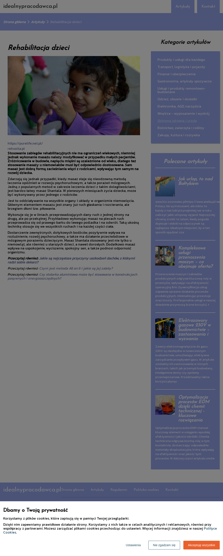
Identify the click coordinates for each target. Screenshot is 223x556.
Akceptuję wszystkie (201, 545)
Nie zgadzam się (164, 545)
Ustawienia (133, 545)
